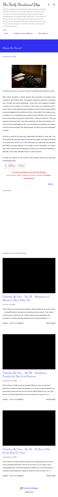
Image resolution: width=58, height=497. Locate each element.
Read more (50, 323)
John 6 (22, 142)
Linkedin (39, 175)
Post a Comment (16, 323)
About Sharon (42, 33)
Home (5, 33)
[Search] (49, 4)
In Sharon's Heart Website (21, 33)
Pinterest (32, 175)
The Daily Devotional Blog (21, 4)
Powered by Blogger (29, 488)
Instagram (25, 175)
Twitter (19, 175)
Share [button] (50, 184)
